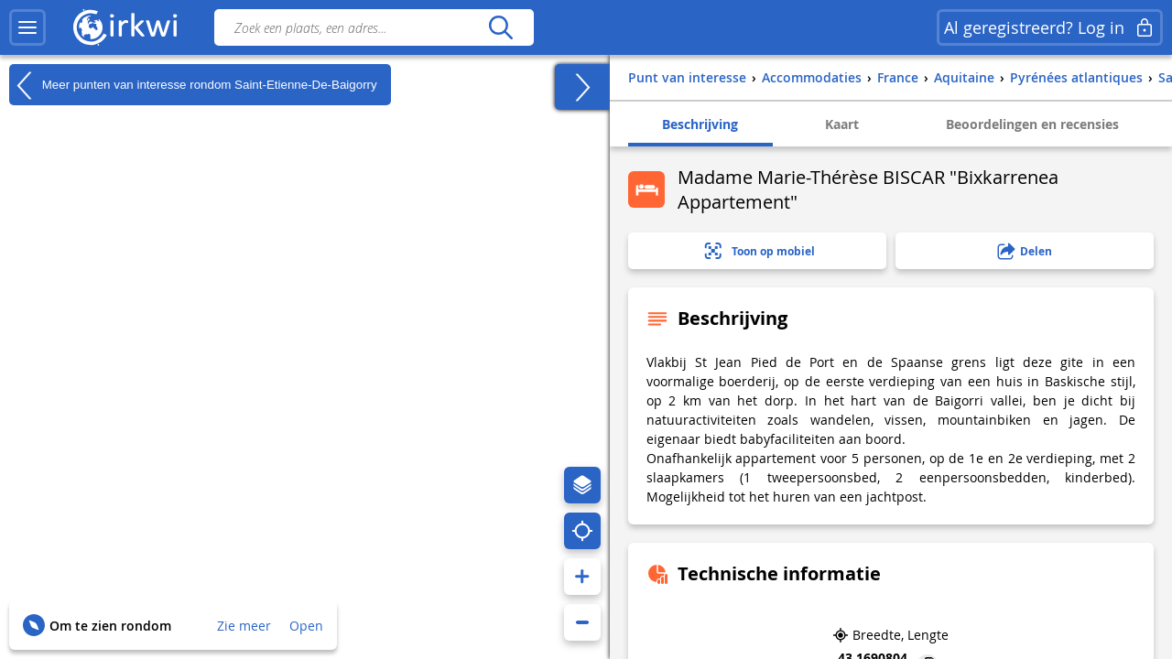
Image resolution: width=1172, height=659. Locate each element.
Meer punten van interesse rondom (193, 85)
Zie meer (244, 625)
